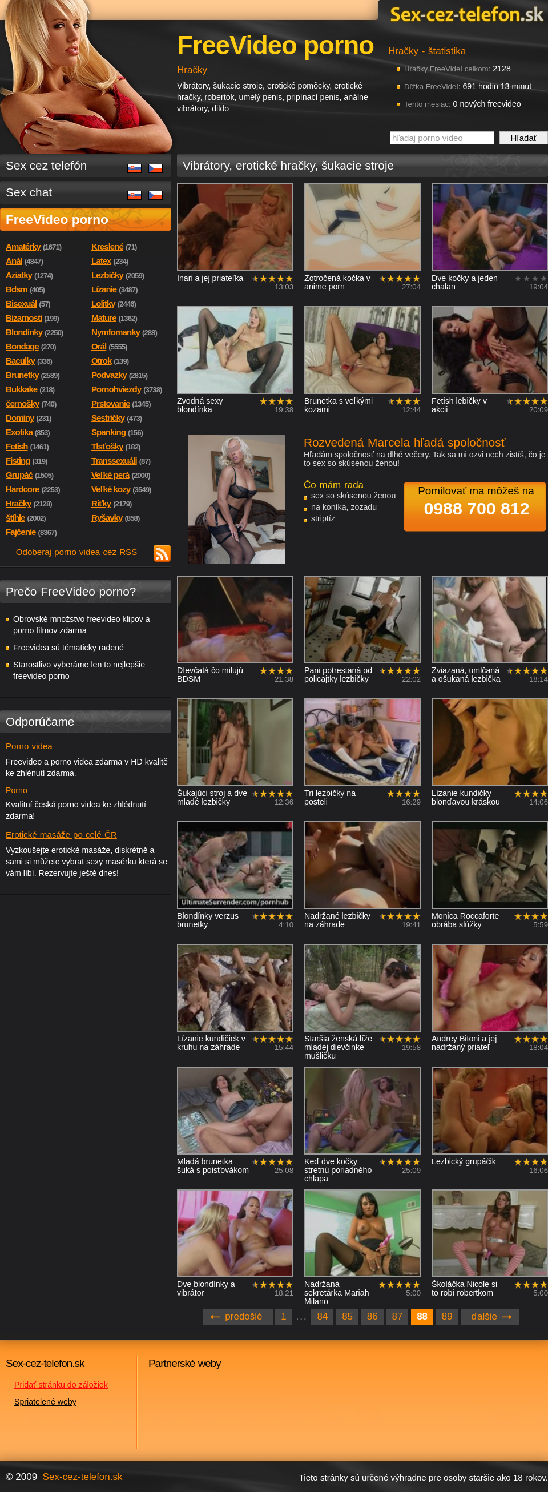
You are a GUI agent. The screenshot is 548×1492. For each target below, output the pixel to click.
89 (447, 1316)
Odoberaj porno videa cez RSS (77, 552)
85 (347, 1316)
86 (372, 1316)
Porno (16, 790)
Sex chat (29, 192)
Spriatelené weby (45, 1401)
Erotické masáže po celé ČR (61, 834)
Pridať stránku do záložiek (61, 1384)
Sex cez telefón (46, 165)
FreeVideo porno (57, 219)
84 (322, 1316)
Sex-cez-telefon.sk (465, 13)
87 (397, 1316)
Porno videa (29, 746)
